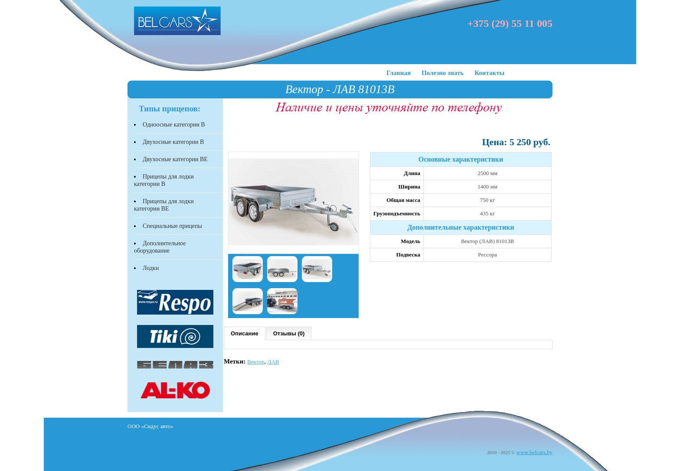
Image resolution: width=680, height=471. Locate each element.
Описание (244, 333)
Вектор (255, 361)
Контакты (489, 72)
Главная (398, 72)
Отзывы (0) (289, 333)
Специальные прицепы (172, 226)
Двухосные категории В (173, 142)
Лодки (151, 268)
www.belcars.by (534, 452)
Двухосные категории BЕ (175, 159)
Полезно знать (443, 72)
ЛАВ (273, 361)
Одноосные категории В (174, 124)
